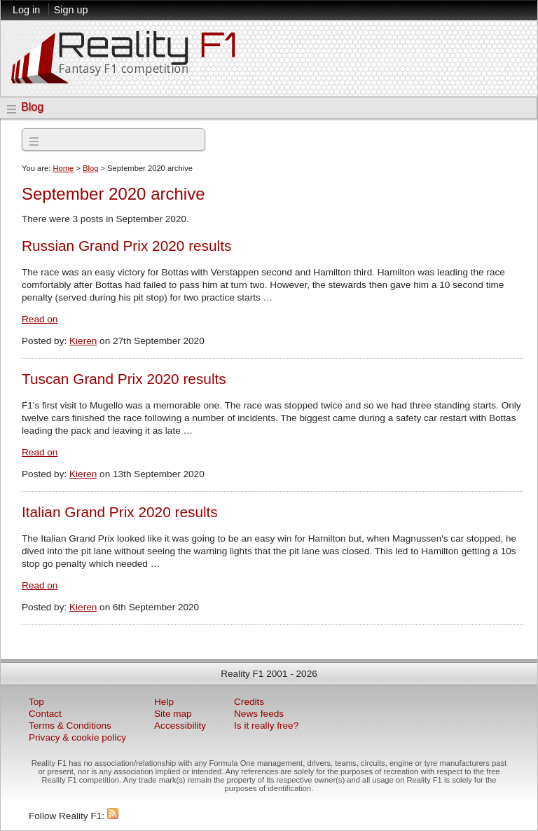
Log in (26, 9)
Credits (249, 701)
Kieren (83, 341)
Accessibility (180, 725)
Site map (173, 713)
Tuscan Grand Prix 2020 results (124, 379)
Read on (39, 319)
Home (63, 168)
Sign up (71, 9)
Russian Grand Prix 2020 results (126, 246)
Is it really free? (266, 725)
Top (36, 701)
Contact (45, 713)
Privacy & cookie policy (77, 737)
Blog (32, 107)
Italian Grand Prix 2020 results (120, 512)
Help (164, 701)
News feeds (259, 713)
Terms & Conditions (70, 725)
